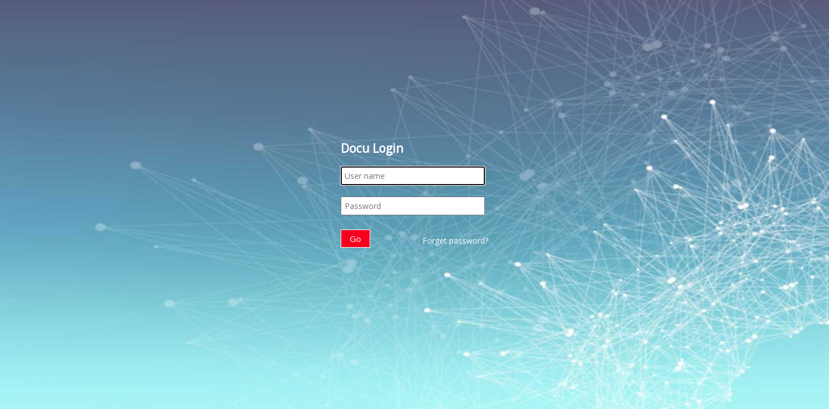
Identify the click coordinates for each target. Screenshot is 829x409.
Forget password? (455, 240)
